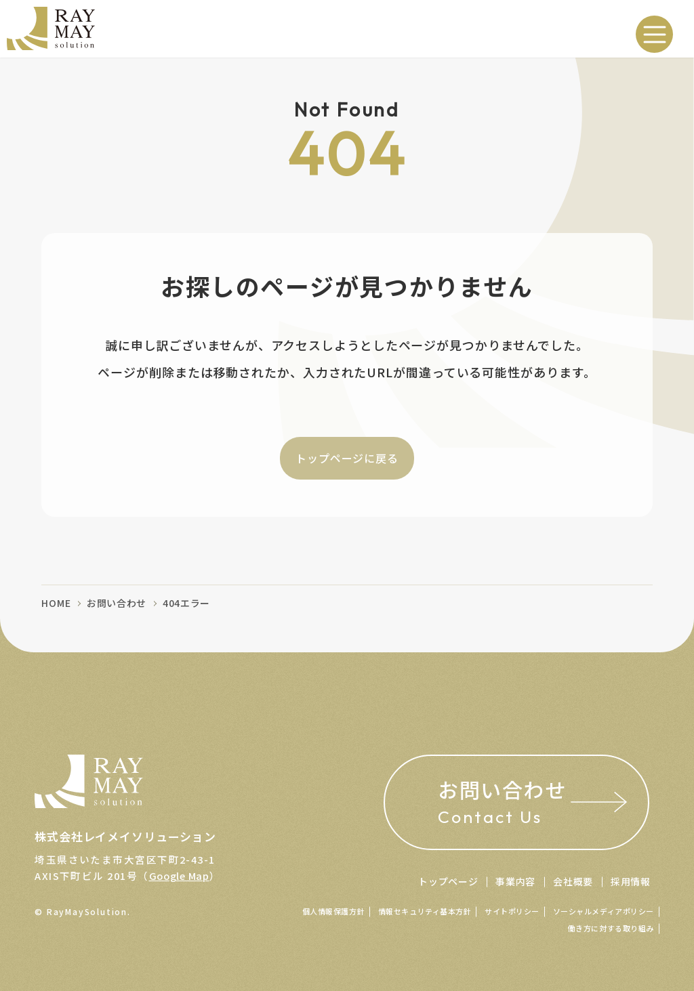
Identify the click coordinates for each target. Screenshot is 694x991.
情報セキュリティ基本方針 (425, 911)
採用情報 (631, 881)
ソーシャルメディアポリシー (603, 911)
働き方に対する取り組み (611, 928)
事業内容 (515, 881)
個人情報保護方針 (333, 911)
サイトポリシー (512, 911)
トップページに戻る (346, 458)
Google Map (179, 871)
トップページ (448, 881)
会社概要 (573, 881)
